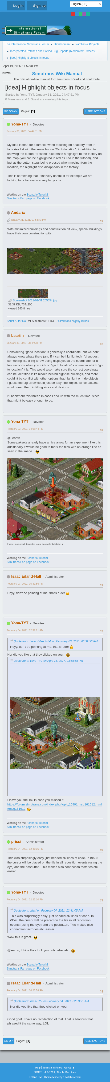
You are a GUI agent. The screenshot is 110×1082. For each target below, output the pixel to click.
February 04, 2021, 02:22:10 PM (25, 899)
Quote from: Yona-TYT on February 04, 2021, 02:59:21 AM (51, 1001)
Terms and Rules (52, 1067)
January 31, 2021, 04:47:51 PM (24, 131)
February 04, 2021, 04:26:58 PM (25, 990)
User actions (95, 111)
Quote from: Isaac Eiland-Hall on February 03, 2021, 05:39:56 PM (56, 641)
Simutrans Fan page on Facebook (28, 198)
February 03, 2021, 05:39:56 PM (25, 583)
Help (38, 1067)
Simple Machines (66, 1072)
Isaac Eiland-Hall (26, 576)
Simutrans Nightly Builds (73, 321)
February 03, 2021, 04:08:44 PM (25, 428)
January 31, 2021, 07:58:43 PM (28, 219)
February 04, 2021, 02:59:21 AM (25, 630)
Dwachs (90, 51)
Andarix (18, 212)
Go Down (10, 111)
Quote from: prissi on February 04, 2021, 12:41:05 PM (48, 910)
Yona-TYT (19, 124)
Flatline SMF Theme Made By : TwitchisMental (55, 1077)
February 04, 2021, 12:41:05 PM (25, 848)
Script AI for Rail (17, 321)
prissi (16, 842)
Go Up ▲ (69, 1067)
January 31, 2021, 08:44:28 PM (24, 342)
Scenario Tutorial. (38, 194)
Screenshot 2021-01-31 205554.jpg (32, 300)
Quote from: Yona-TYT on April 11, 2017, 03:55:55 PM (48, 660)
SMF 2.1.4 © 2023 (44, 1072)
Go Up (8, 1040)
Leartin (17, 336)
